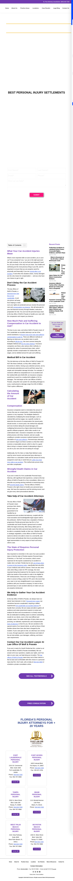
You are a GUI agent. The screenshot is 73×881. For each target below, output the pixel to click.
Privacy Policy (32, 874)
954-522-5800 (38, 662)
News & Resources (51, 862)
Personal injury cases (33, 601)
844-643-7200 (18, 774)
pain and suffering (21, 439)
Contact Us (61, 862)
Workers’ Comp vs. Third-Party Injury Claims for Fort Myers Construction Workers (57, 272)
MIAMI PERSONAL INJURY (37, 794)
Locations (33, 862)
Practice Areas (25, 862)
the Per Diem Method (28, 344)
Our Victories (41, 862)
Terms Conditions (39, 874)
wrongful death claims (17, 485)
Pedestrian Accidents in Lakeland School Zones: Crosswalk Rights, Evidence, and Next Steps (57, 250)
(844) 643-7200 (65, 1)
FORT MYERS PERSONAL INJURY (36, 757)
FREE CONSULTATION (57, 332)
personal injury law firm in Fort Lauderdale (13, 296)
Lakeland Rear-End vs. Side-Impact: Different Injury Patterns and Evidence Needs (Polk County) (56, 306)
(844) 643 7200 (57, 326)
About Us (16, 862)
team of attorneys (12, 624)
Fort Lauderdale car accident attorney (27, 606)
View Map (15, 781)
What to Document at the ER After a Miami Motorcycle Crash (56, 259)
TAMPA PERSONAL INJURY (15, 794)
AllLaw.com (19, 341)
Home (10, 862)
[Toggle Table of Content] (23, 245)
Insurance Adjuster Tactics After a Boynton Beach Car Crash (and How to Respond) (56, 285)
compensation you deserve (21, 307)
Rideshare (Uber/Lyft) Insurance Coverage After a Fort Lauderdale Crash (56, 295)
